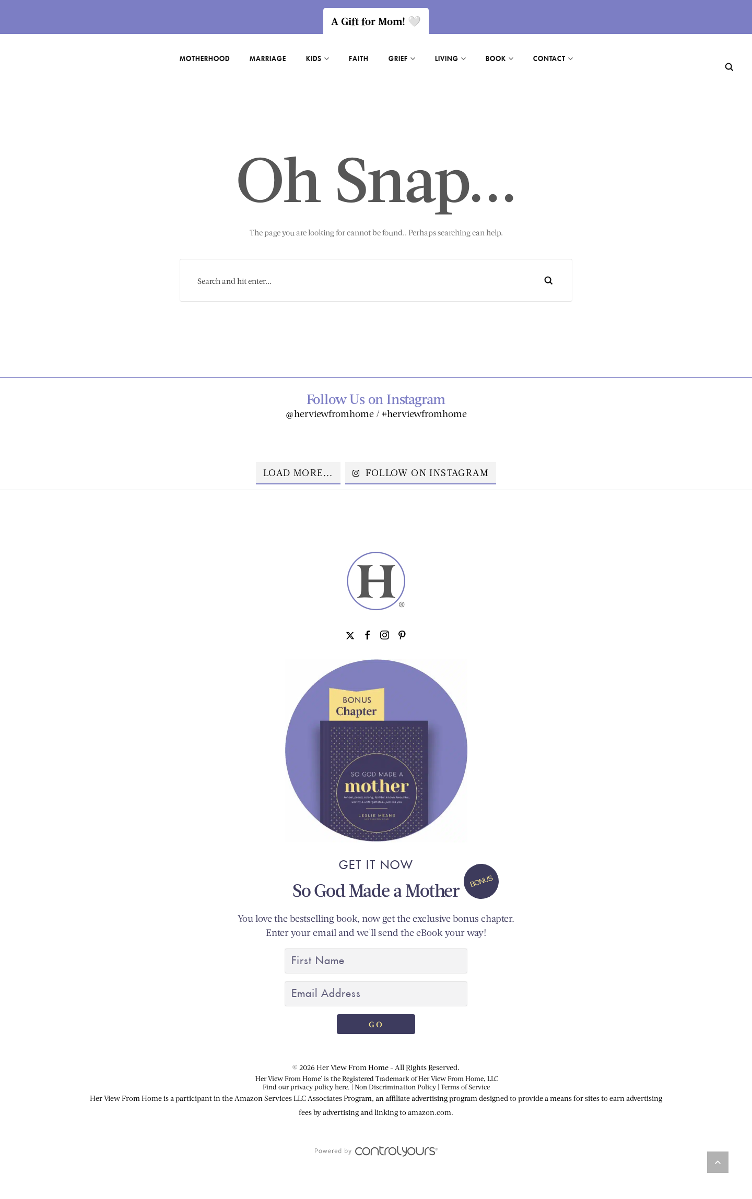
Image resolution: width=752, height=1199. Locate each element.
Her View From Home (352, 1067)
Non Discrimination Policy (395, 1087)
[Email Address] (376, 993)
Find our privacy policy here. (306, 1087)
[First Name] (376, 961)
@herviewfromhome (330, 413)
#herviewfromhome (424, 413)
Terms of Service (465, 1087)
